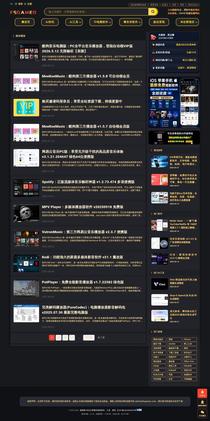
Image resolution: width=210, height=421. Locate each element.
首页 (24, 22)
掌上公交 (188, 344)
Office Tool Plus (190, 361)
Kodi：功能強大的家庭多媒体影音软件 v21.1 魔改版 (82, 257)
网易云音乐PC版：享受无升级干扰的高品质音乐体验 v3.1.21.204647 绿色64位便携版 (82, 154)
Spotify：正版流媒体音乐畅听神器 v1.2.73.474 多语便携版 (88, 182)
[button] (174, 45)
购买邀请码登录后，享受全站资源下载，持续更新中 (82, 101)
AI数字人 (188, 357)
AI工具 (74, 22)
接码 (186, 348)
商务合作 (192, 5)
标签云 (165, 5)
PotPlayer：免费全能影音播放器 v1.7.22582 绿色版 (83, 282)
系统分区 (188, 370)
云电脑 (156, 370)
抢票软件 (188, 374)
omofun (172, 344)
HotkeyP (172, 370)
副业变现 (159, 22)
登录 (20, 4)
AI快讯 (50, 22)
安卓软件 (131, 22)
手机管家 (157, 379)
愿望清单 (154, 5)
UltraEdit (188, 366)
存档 (174, 5)
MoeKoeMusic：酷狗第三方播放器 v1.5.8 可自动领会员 (86, 76)
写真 (171, 374)
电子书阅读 (158, 352)
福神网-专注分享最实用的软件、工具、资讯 (23, 11)
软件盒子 (188, 352)
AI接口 (156, 357)
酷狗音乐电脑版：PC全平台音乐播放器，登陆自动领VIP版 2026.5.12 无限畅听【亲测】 (87, 48)
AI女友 (156, 366)
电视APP (172, 357)
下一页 (88, 337)
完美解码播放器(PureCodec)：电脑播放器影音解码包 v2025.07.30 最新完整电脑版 (83, 309)
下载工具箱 (174, 352)
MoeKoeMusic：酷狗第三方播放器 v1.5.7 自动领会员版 (86, 126)
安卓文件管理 (159, 374)
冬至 (171, 379)
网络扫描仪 (158, 339)
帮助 (182, 5)
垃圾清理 (157, 348)
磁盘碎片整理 (175, 348)
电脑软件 (101, 22)
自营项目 (187, 22)
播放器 (172, 361)
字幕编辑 (188, 379)
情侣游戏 (157, 361)
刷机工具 (173, 366)
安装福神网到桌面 (138, 5)
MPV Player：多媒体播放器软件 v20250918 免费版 (82, 207)
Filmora (187, 339)
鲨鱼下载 (157, 344)
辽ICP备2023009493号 (126, 410)
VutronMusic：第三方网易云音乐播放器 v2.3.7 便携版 (84, 232)
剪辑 (171, 339)
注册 (29, 4)
